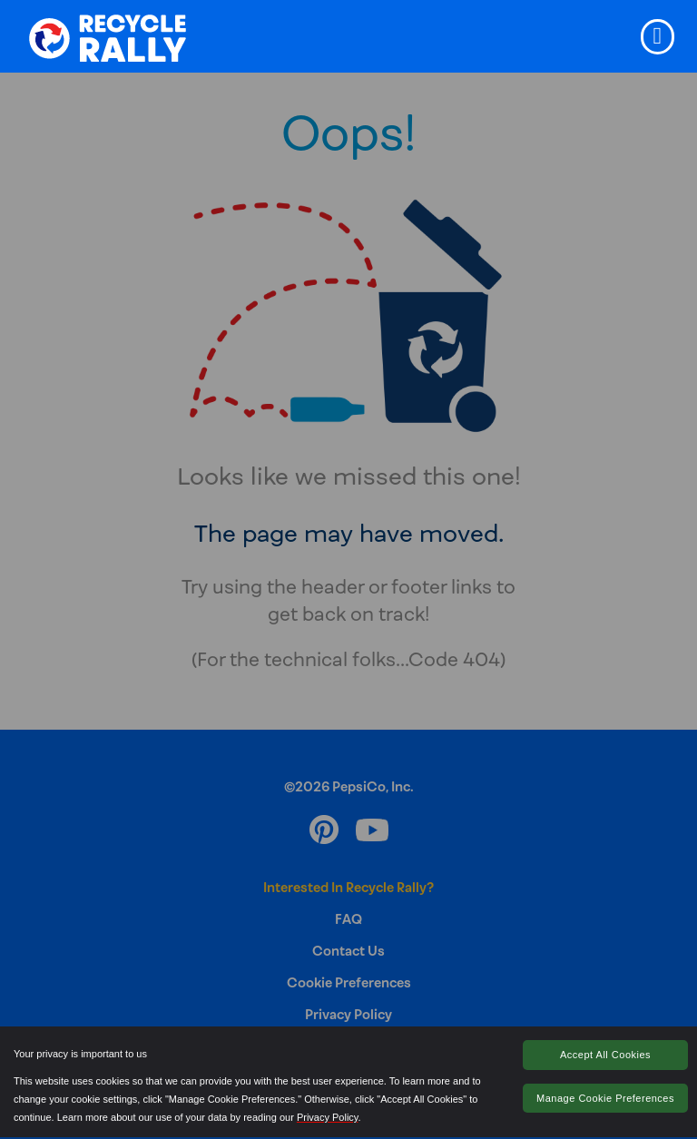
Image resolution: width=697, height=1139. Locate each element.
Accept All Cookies (605, 1054)
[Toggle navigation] (657, 36)
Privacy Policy (327, 1117)
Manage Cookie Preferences (605, 1098)
